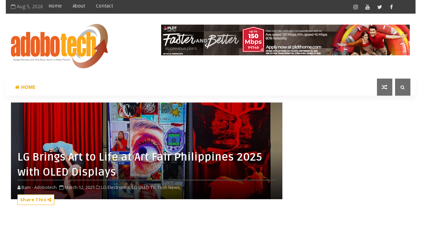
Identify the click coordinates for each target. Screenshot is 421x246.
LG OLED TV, (144, 187)
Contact (104, 6)
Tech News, (169, 187)
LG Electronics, (116, 187)
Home (55, 6)
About (79, 6)
